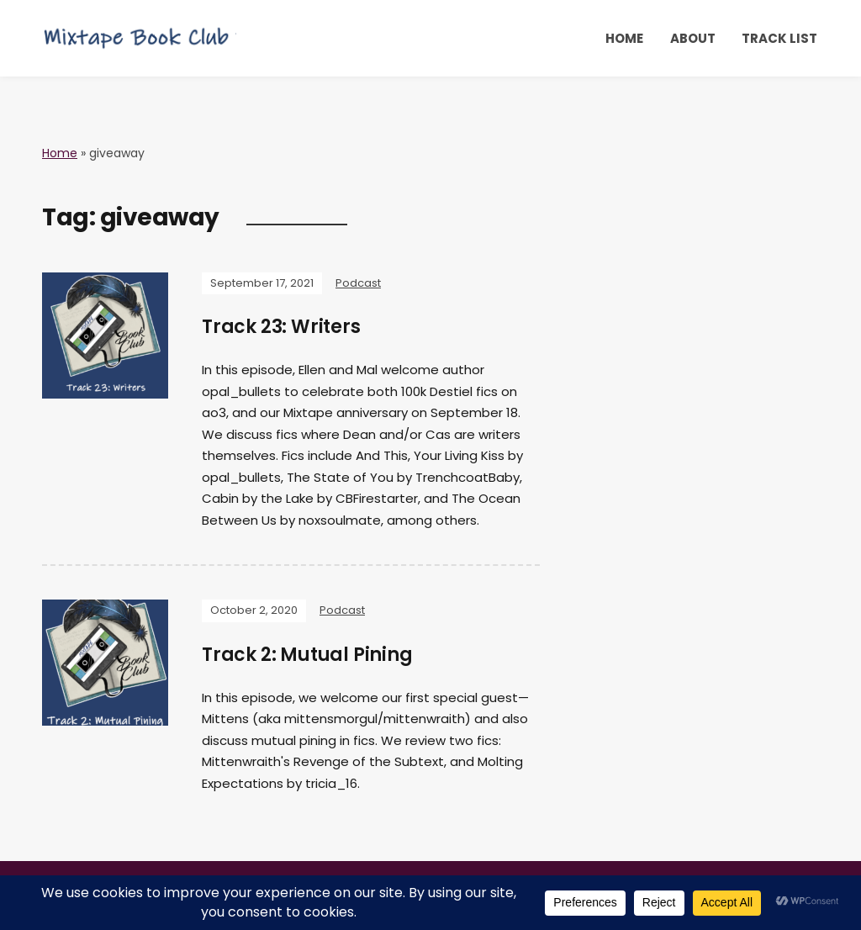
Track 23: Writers (281, 327)
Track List (779, 38)
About (693, 38)
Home (624, 38)
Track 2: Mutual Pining (307, 655)
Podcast (358, 283)
